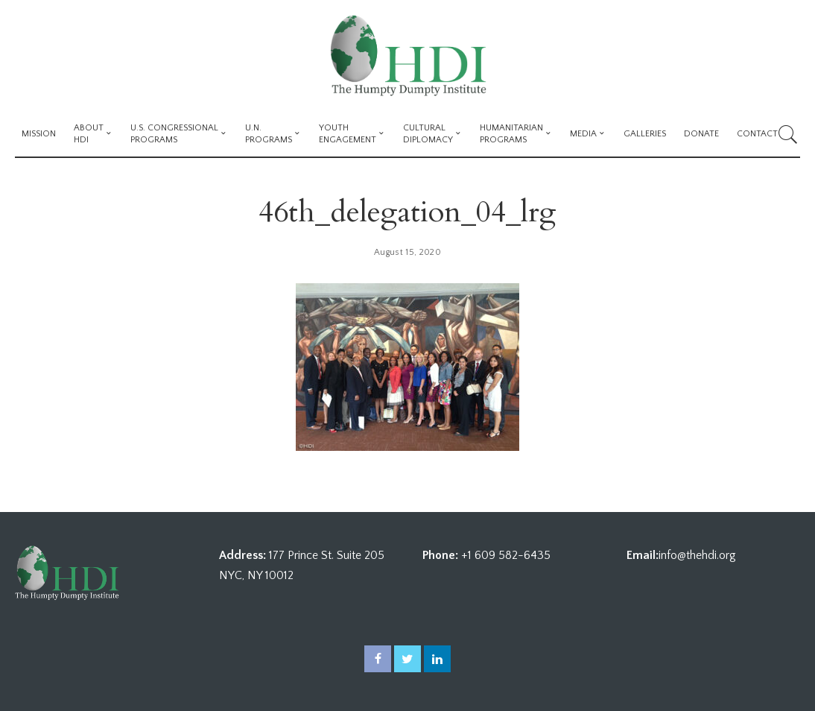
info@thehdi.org (697, 555)
